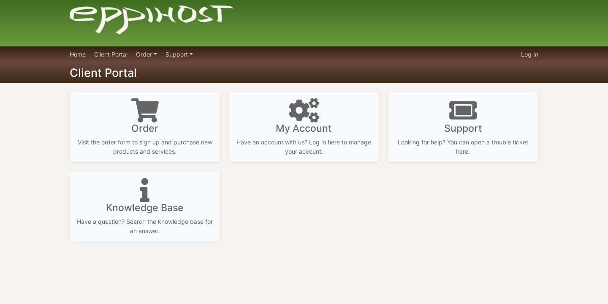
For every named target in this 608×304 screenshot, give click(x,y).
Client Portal (111, 54)
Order (145, 54)
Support (178, 54)
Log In (529, 54)
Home (78, 54)
